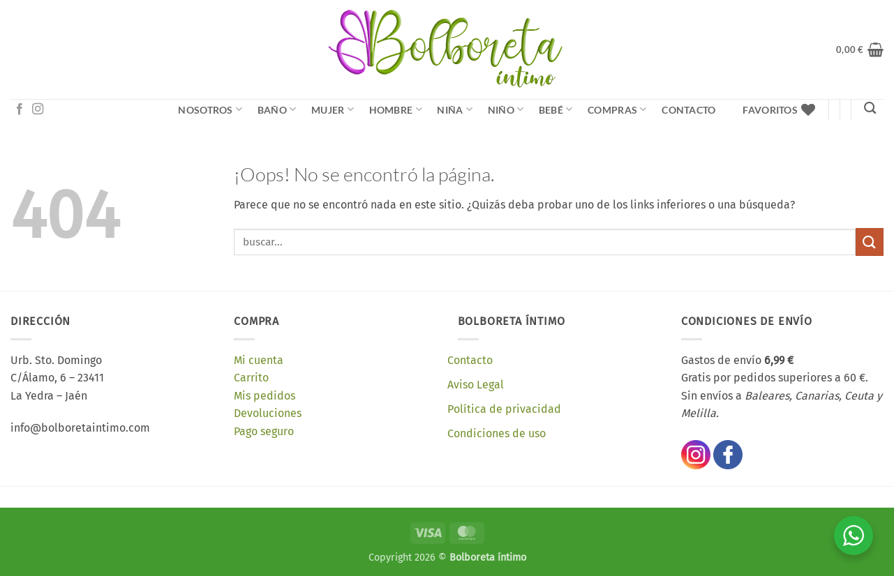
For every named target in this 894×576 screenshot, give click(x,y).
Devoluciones (267, 413)
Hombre (395, 109)
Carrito (251, 377)
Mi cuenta (258, 360)
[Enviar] (870, 241)
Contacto (688, 110)
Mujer (332, 109)
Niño (506, 109)
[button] (860, 49)
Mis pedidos (264, 395)
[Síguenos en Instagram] (37, 109)
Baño (277, 109)
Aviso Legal (475, 384)
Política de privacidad (504, 409)
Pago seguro (264, 431)
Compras (617, 109)
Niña (454, 109)
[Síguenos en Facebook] (19, 109)
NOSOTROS (210, 109)
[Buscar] (870, 108)
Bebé (556, 109)
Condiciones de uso (496, 433)
